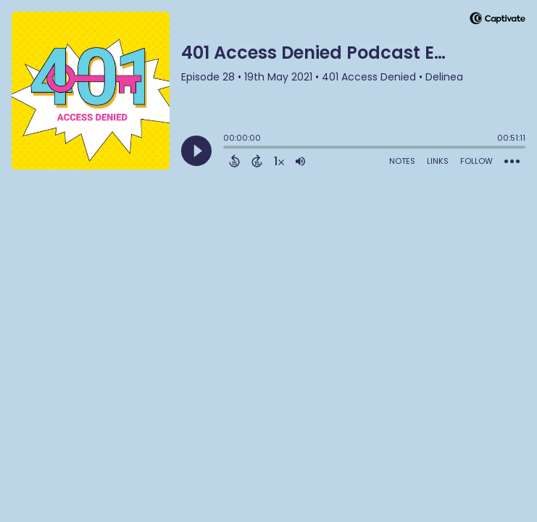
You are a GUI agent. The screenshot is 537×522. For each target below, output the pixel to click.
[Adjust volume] (300, 161)
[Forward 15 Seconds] (257, 161)
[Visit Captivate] (497, 20)
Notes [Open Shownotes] (402, 161)
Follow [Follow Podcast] (476, 161)
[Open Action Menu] (512, 161)
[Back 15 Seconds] (234, 161)
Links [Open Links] (438, 161)
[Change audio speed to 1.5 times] (279, 161)
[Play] (196, 151)
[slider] (227, 148)
